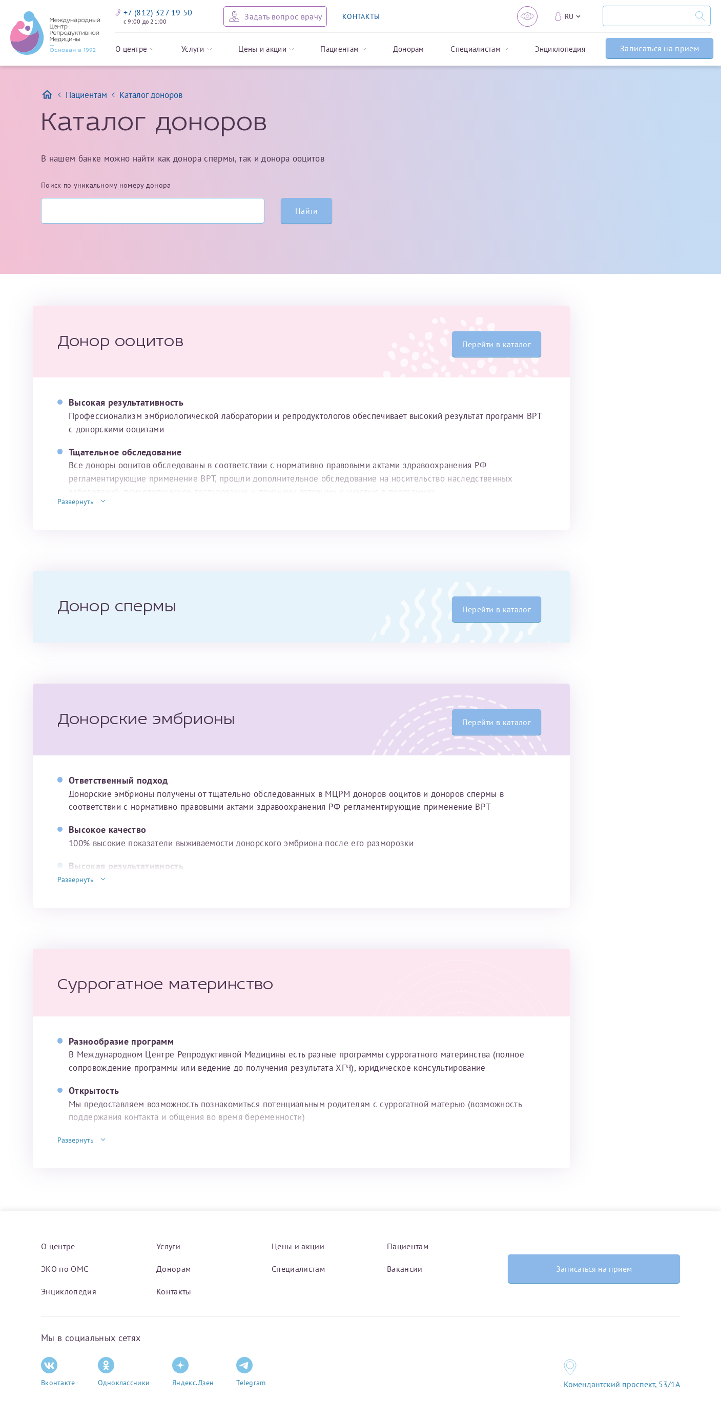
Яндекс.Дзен (193, 1372)
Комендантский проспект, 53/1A (622, 1384)
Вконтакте (58, 1372)
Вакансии (405, 1268)
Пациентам (343, 49)
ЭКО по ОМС (64, 1268)
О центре (135, 49)
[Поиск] (646, 16)
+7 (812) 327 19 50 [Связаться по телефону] (154, 12)
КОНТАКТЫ (361, 16)
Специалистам (479, 49)
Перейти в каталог (496, 344)
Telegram (250, 1372)
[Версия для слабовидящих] (527, 16)
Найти (306, 211)
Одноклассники (124, 1372)
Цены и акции (266, 49)
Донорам (408, 49)
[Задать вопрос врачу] (275, 16)
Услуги (196, 49)
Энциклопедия (560, 49)
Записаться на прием (659, 48)
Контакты (174, 1291)
